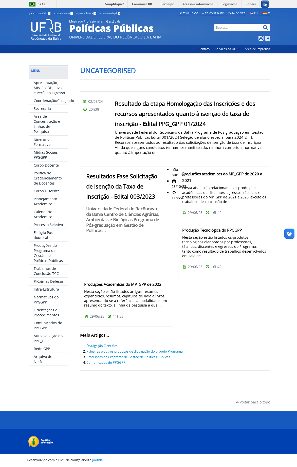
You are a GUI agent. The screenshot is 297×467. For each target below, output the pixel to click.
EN (256, 13)
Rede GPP (42, 348)
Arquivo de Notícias (43, 359)
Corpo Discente (47, 191)
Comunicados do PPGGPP (105, 362)
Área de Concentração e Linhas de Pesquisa (47, 124)
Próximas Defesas (49, 281)
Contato (204, 49)
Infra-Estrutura (46, 289)
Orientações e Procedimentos (46, 312)
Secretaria (42, 108)
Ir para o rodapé (109, 13)
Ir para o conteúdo (39, 13)
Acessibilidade (188, 13)
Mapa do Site (236, 13)
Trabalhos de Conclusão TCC (46, 271)
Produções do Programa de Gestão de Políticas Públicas (48, 253)
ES (268, 13)
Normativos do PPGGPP (46, 299)
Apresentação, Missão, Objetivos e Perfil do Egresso (49, 87)
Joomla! (97, 460)
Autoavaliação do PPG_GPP (48, 338)
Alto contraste (213, 13)
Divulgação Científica (102, 346)
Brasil (43, 4)
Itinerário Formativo (42, 142)
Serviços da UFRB (227, 49)
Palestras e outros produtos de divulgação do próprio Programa (134, 351)
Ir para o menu (63, 13)
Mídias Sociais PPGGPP (46, 155)
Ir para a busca (86, 13)
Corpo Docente (46, 165)
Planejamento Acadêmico (45, 201)
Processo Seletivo (48, 224)
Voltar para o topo (252, 402)
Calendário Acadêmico (43, 214)
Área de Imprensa (257, 49)
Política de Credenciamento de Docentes (48, 178)
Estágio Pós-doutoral (44, 235)
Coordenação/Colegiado (54, 100)
